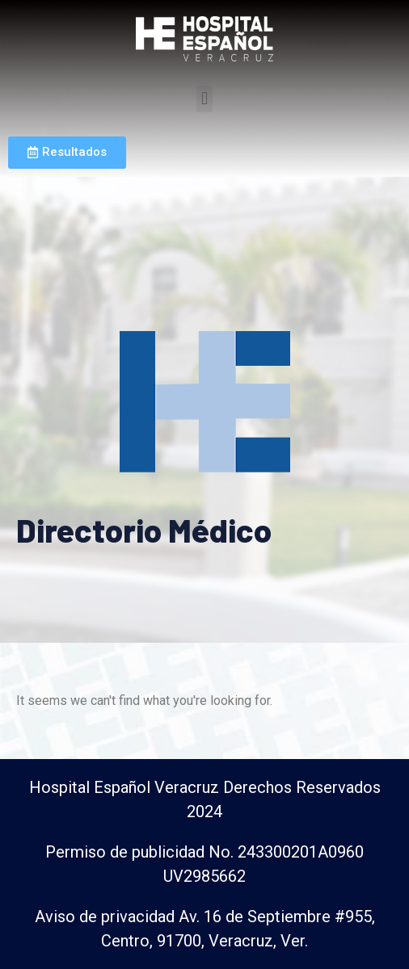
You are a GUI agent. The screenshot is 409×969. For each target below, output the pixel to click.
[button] (204, 99)
